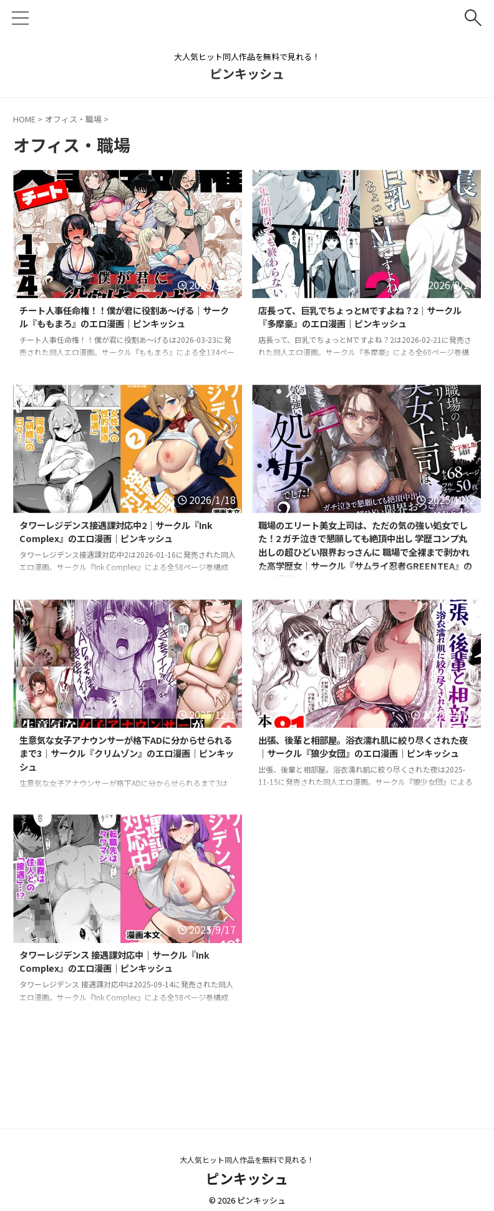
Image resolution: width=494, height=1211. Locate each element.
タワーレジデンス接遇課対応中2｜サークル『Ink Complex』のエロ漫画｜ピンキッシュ (120, 533)
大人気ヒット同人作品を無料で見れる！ (247, 1159)
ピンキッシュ (247, 73)
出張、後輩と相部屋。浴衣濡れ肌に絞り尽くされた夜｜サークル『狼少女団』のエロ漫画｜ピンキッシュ (363, 755)
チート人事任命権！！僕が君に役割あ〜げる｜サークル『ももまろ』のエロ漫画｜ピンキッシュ (124, 326)
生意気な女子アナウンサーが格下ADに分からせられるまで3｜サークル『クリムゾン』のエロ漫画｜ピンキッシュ (127, 755)
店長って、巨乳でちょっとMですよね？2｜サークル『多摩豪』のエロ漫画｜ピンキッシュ (364, 319)
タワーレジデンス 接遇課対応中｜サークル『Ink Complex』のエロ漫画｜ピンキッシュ (120, 963)
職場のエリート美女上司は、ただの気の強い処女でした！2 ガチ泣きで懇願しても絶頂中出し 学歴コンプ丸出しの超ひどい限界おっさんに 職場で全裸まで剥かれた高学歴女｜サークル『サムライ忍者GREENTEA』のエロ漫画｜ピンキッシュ (364, 563)
